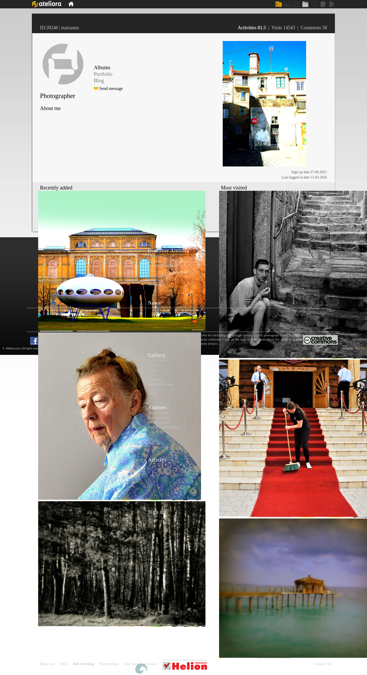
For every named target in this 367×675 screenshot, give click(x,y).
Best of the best (159, 418)
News (154, 303)
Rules (152, 270)
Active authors (158, 413)
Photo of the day (161, 384)
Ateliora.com (13, 348)
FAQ (63, 664)
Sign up (157, 512)
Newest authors (159, 422)
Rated (152, 370)
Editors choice (158, 361)
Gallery (156, 355)
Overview (155, 256)
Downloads (156, 284)
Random (154, 380)
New (151, 375)
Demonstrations (159, 266)
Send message (111, 88)
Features (154, 261)
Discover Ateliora (169, 250)
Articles (157, 460)
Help (151, 280)
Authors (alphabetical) (164, 427)
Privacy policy (158, 275)
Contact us (323, 664)
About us (47, 664)
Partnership (109, 664)
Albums (102, 67)
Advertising (83, 664)
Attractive (155, 365)
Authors (157, 407)
